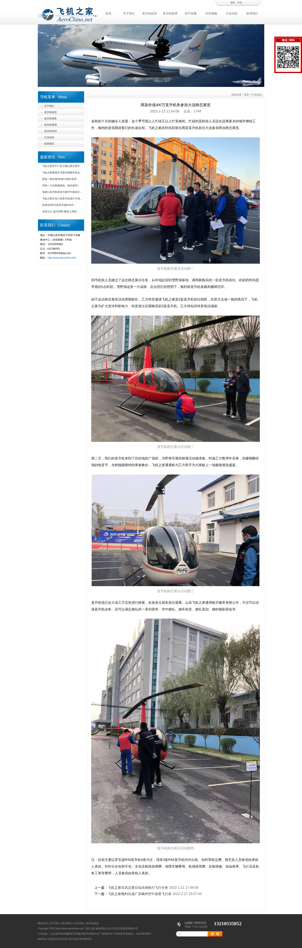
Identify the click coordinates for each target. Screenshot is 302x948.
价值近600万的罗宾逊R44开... (59, 205)
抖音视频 (211, 13)
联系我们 (252, 13)
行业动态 (232, 13)
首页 (108, 13)
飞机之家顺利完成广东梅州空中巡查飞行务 (140, 894)
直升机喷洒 (170, 13)
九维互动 (52, 939)
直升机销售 (50, 118)
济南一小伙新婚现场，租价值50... (61, 185)
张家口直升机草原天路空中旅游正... (62, 192)
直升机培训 (50, 131)
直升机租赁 (149, 13)
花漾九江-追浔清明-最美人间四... (60, 211)
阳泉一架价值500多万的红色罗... (60, 179)
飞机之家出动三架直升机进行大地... (62, 198)
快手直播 (191, 13)
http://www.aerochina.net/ (62, 257)
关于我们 (129, 13)
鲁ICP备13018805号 (80, 939)
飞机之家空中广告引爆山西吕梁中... (62, 166)
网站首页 (43, 923)
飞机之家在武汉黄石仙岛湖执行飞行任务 (138, 887)
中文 (239, 2)
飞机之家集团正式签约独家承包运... (62, 172)
